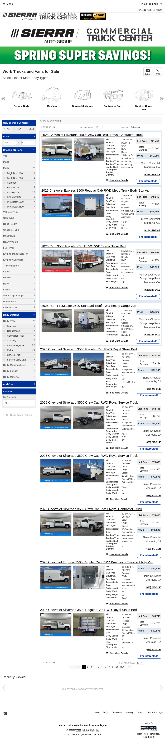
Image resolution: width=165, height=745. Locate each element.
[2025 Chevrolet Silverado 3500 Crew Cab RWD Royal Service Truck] (89, 456)
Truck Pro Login (155, 712)
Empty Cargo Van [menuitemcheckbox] (15, 345)
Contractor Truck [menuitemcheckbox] (15, 335)
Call (158, 71)
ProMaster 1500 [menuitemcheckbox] (15, 202)
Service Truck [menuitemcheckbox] (13, 355)
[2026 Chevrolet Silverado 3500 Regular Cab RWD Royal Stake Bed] (88, 349)
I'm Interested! (148, 181)
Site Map (129, 712)
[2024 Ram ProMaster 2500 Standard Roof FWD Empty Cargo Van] (88, 306)
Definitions (117, 712)
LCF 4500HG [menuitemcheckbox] (13, 197)
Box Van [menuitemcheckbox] (11, 326)
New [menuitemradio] (18, 129)
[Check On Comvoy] (5, 714)
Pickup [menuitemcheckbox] (10, 350)
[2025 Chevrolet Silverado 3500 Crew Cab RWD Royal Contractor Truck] (92, 135)
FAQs (105, 712)
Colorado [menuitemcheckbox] (11, 182)
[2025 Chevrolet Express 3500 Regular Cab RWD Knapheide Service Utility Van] (96, 562)
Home (97, 712)
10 (117, 667)
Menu (8, 4)
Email (147, 71)
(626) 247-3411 (152, 290)
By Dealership (10, 397)
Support (140, 712)
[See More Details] (117, 180)
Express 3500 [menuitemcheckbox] (13, 192)
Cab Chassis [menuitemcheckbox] (13, 331)
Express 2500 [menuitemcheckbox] (13, 187)
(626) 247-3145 (152, 174)
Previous (4, 43)
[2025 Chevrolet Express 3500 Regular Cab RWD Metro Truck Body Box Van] (95, 190)
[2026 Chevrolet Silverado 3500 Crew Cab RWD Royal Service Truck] (89, 402)
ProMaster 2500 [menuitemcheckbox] (15, 206)
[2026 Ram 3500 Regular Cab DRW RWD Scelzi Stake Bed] (83, 246)
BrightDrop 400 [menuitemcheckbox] (14, 173)
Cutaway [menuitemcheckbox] (11, 340)
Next (160, 43)
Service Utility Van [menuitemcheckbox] (16, 359)
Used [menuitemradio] (31, 129)
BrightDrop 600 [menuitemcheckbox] (14, 178)
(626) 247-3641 (154, 10)
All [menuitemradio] (8, 129)
